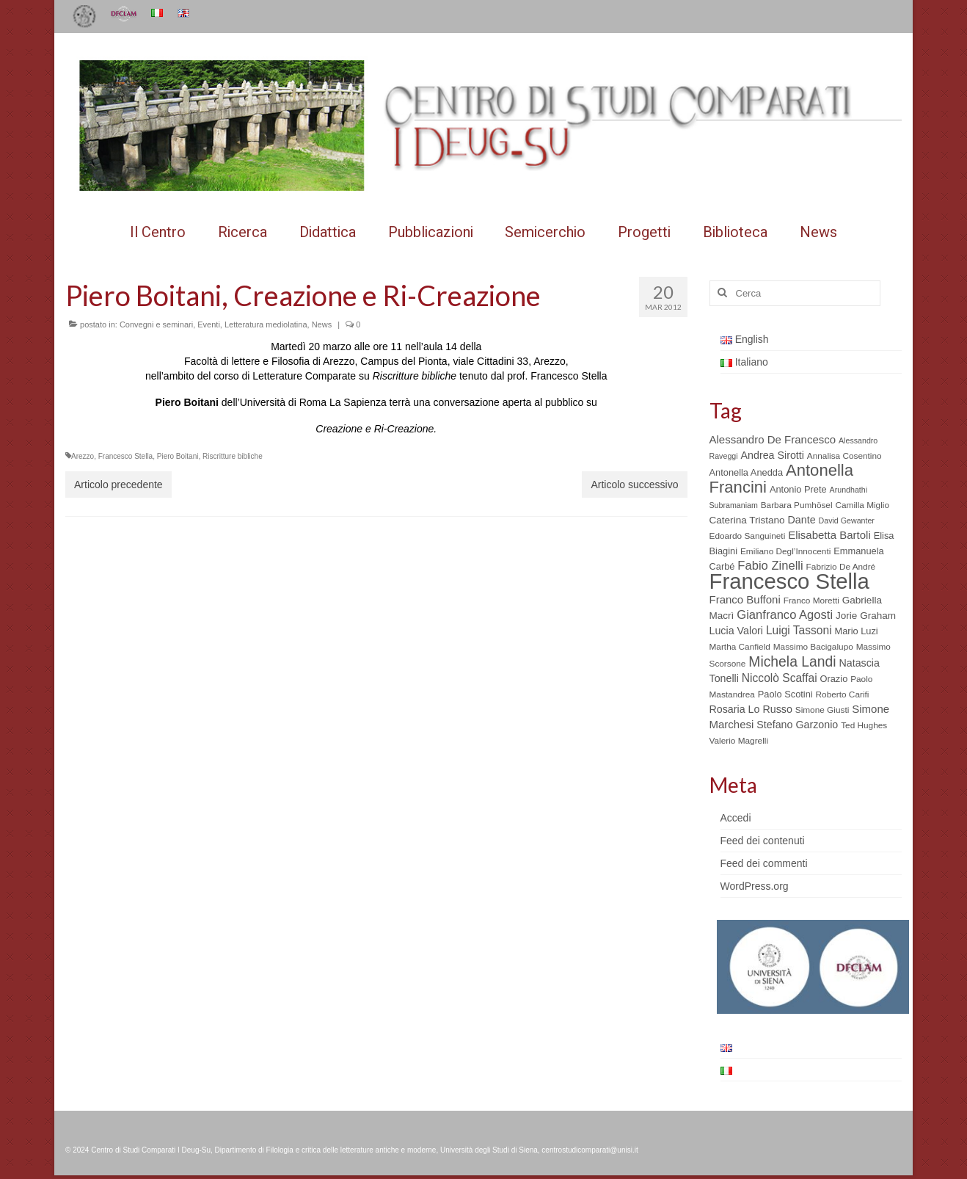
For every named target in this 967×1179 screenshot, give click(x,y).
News (322, 324)
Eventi (208, 324)
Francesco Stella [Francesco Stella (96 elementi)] (789, 581)
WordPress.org (754, 886)
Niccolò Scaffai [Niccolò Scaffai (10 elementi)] (779, 678)
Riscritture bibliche (232, 456)
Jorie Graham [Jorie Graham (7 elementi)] (866, 615)
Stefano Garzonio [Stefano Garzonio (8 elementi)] (797, 724)
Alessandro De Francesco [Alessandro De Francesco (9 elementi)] (772, 439)
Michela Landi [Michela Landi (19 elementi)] (792, 661)
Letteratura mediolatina (266, 324)
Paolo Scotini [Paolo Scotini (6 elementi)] (785, 694)
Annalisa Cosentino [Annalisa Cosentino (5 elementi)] (844, 456)
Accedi (735, 818)
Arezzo (82, 456)
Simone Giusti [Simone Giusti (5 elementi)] (822, 710)
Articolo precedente (118, 484)
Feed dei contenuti (762, 840)
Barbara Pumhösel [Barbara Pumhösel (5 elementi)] (797, 505)
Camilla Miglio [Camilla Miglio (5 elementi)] (862, 505)
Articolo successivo (634, 484)
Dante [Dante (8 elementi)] (802, 520)
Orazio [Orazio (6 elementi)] (833, 678)
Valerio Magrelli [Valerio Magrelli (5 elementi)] (739, 741)
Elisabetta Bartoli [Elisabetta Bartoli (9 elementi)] (829, 535)
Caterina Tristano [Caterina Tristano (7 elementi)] (747, 520)
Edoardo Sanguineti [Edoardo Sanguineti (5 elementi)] (747, 536)
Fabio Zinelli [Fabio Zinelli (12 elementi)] (770, 566)
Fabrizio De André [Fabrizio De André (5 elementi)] (841, 567)
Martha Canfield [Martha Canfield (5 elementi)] (739, 647)
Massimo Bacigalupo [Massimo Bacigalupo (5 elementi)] (813, 647)
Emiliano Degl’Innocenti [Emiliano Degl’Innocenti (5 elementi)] (785, 551)
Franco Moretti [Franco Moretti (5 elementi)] (811, 600)
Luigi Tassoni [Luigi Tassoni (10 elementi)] (799, 630)
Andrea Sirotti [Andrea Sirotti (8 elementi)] (772, 455)
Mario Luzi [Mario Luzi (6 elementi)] (856, 630)
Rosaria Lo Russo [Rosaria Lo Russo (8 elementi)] (750, 709)
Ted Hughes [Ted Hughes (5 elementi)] (864, 725)
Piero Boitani (178, 456)
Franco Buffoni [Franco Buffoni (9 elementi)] (745, 599)
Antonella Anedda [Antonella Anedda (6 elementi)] (746, 472)
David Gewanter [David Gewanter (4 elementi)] (847, 520)
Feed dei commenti (764, 863)
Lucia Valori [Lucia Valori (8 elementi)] (736, 630)
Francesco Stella (125, 456)
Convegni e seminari (156, 324)
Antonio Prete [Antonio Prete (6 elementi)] (798, 489)
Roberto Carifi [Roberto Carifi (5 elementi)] (842, 694)
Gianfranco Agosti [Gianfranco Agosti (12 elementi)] (785, 615)
